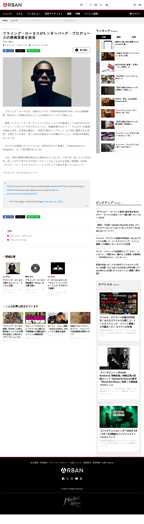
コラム (19, 14)
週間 (119, 37)
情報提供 (87, 462)
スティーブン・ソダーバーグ (16, 45)
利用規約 (44, 462)
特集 (78, 14)
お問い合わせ (108, 462)
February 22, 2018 (53, 201)
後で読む (81, 50)
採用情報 (96, 462)
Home (5, 20)
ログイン (135, 14)
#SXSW (10, 190)
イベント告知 (91, 14)
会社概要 (34, 462)
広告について (76, 462)
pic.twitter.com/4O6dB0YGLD (22, 193)
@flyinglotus (52, 190)
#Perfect (65, 186)
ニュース (7, 14)
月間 (134, 37)
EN (140, 5)
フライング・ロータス (39, 45)
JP (134, 5)
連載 (69, 14)
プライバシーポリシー (59, 462)
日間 (104, 37)
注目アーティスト (54, 14)
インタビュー (33, 14)
